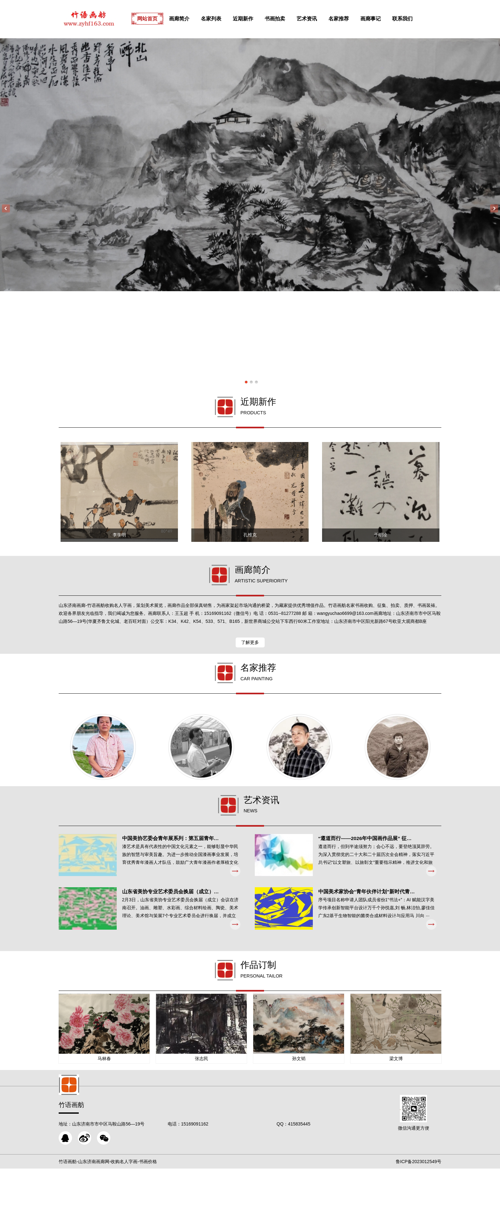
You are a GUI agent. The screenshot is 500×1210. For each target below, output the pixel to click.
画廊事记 (377, 18)
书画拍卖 (282, 18)
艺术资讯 (314, 18)
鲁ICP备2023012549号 (418, 1203)
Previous (6, 208)
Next (494, 208)
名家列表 (218, 18)
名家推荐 (345, 18)
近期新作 (250, 18)
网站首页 (154, 18)
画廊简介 (186, 18)
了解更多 (250, 659)
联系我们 (409, 18)
